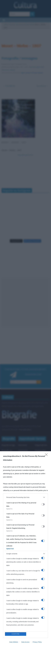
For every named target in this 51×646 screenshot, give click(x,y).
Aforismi (21, 466)
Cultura (6, 24)
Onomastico (23, 450)
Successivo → (42, 86)
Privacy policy (40, 450)
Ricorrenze (22, 445)
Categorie (6, 465)
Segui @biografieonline (25, 155)
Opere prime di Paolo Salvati (25, 24)
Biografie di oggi (8, 445)
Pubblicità (39, 461)
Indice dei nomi (8, 459)
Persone (12, 24)
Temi (4, 470)
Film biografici (24, 461)
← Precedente (9, 86)
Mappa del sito (41, 445)
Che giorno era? (24, 455)
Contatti (38, 466)
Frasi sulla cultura (25, 430)
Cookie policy (40, 455)
